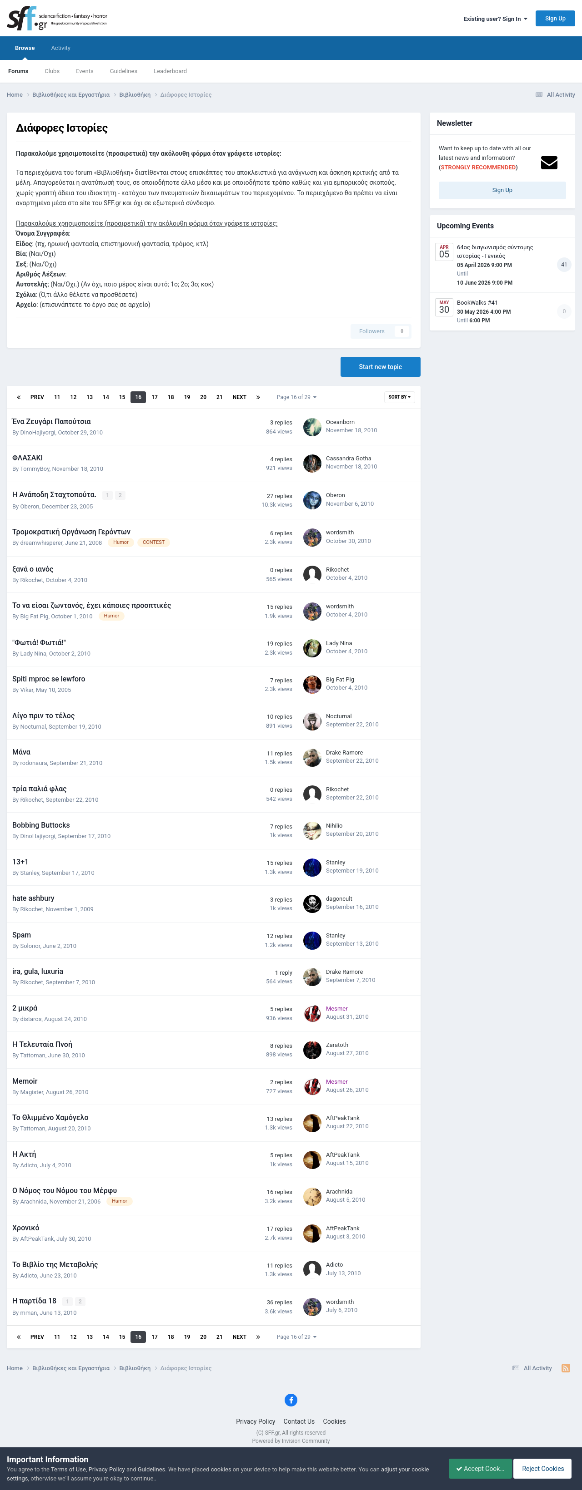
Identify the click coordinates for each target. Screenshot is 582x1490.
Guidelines (124, 71)
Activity (60, 47)
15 (122, 397)
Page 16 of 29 (296, 397)
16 (138, 397)
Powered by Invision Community (291, 1440)
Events (84, 71)
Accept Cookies (475, 1468)
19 (187, 397)
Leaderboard (170, 71)
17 (154, 397)
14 (106, 397)
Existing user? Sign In (495, 18)
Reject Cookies (544, 1468)
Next (239, 397)
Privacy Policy (255, 1421)
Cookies (334, 1421)
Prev (37, 397)
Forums (18, 71)
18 (171, 397)
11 (57, 397)
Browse (25, 52)
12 (73, 397)
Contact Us (299, 1421)
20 (203, 397)
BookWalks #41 (477, 302)
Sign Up (555, 18)
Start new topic (380, 366)
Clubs (52, 71)
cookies (221, 1469)
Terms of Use (68, 1469)
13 (89, 397)
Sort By (400, 397)
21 (219, 397)
